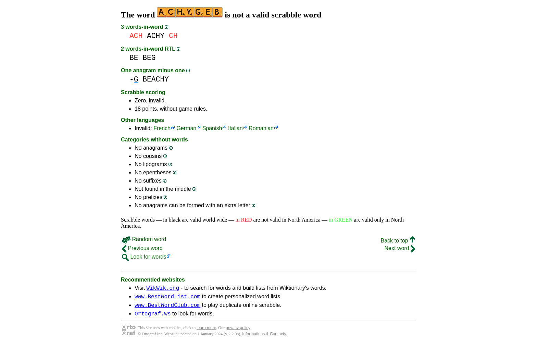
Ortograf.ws (153, 317)
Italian (235, 128)
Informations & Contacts (264, 338)
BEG (148, 58)
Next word (400, 248)
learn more (206, 331)
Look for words (144, 257)
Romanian (261, 128)
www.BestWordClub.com (167, 308)
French (162, 128)
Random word (144, 239)
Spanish (212, 128)
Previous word (142, 248)
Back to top (398, 241)
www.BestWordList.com (167, 298)
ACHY (155, 36)
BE (133, 58)
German (186, 128)
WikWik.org (162, 288)
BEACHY (155, 79)
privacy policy (238, 331)
